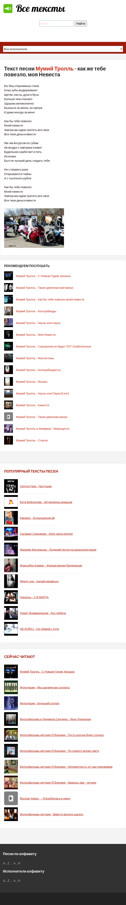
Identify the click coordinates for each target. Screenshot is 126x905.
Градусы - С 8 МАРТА (34, 597)
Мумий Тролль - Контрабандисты (38, 370)
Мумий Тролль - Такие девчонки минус (42, 417)
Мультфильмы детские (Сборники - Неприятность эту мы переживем (66, 766)
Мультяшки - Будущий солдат (39, 703)
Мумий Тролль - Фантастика (35, 358)
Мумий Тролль (55, 68)
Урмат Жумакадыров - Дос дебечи (43, 613)
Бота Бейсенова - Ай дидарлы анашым (46, 502)
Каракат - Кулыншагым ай (37, 518)
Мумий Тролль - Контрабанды (36, 311)
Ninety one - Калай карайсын (39, 581)
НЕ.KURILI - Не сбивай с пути (39, 629)
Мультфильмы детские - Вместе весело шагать (51, 814)
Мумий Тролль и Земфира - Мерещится (42, 428)
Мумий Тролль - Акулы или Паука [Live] (42, 393)
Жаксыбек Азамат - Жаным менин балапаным (51, 565)
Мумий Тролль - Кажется (32, 405)
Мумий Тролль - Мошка (31, 381)
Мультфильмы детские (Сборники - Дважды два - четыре (58, 782)
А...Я (17, 863)
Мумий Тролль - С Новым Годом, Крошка (43, 276)
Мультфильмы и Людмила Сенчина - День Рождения (55, 719)
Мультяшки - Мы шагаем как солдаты (45, 687)
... (11, 863)
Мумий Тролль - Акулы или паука (38, 323)
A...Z (6, 863)
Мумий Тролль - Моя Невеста (36, 334)
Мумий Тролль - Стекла (32, 440)
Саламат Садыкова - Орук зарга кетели (46, 533)
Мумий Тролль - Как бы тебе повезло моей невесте (50, 299)
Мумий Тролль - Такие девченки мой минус (45, 287)
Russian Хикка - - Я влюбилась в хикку (45, 798)
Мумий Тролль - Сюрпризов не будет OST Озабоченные (53, 346)
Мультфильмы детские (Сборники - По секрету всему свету (59, 751)
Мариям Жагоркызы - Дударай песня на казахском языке (58, 549)
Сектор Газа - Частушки (36, 486)
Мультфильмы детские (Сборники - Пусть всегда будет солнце (62, 735)
